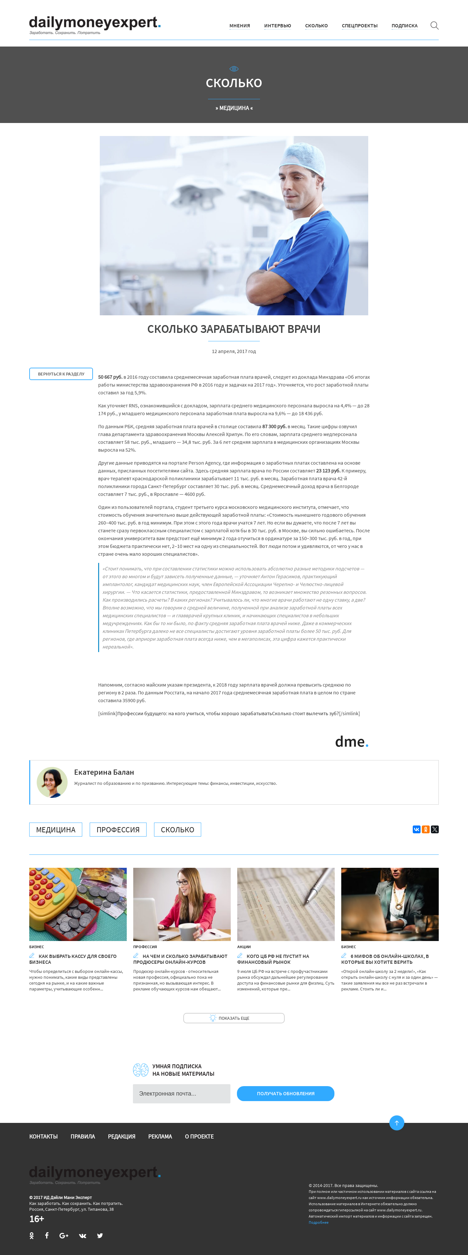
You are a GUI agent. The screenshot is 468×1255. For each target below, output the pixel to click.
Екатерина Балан (104, 772)
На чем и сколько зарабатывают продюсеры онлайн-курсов (180, 959)
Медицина (55, 830)
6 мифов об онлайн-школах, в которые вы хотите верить (385, 959)
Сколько (316, 25)
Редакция (121, 1136)
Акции (244, 946)
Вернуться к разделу (61, 374)
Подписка (405, 25)
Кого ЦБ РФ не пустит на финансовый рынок (273, 959)
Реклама (160, 1136)
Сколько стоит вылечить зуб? (305, 713)
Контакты (43, 1136)
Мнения (239, 25)
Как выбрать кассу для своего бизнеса (73, 959)
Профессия (118, 830)
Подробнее (319, 1222)
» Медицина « (234, 108)
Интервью (277, 25)
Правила (83, 1136)
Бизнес (36, 946)
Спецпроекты (360, 25)
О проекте (199, 1136)
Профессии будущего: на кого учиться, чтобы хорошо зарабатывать (194, 713)
